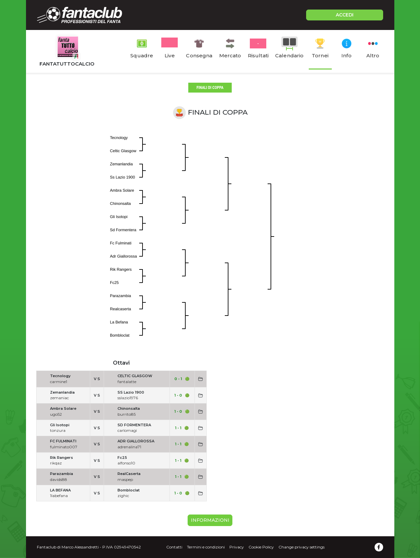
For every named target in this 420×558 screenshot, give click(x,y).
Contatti (174, 546)
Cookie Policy (261, 546)
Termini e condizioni (206, 546)
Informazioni (210, 520)
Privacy (236, 546)
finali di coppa (210, 87)
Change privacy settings (301, 546)
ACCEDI (345, 15)
